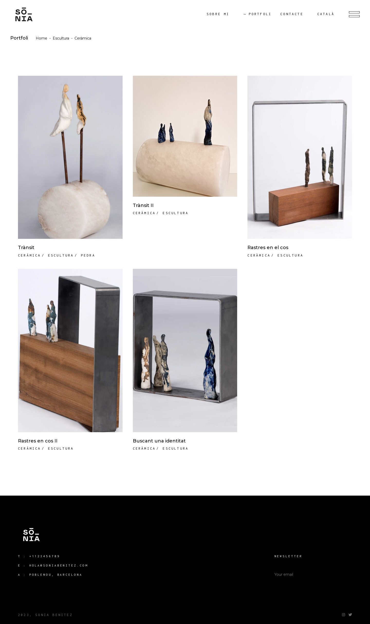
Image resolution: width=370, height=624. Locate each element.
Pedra (88, 255)
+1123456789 (44, 556)
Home (41, 38)
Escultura (61, 38)
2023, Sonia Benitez (45, 615)
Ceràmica (29, 255)
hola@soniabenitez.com (58, 565)
